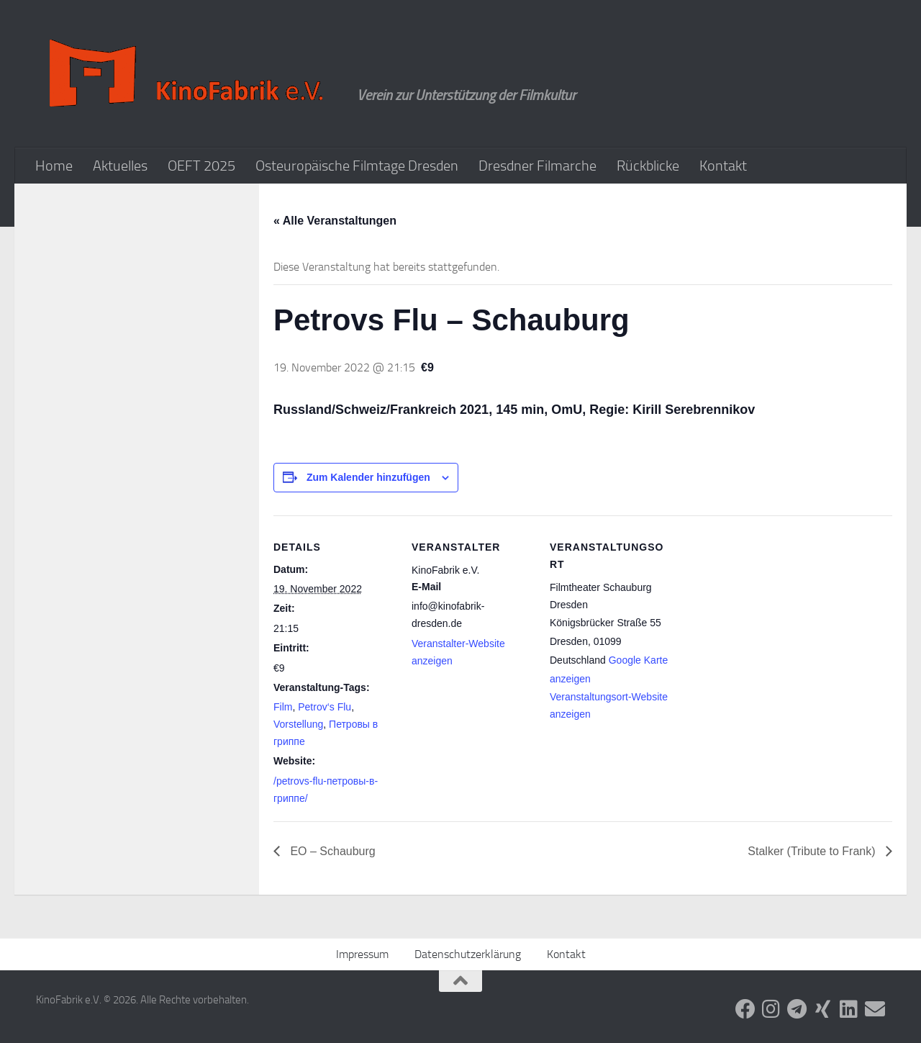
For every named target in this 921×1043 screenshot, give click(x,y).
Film (282, 707)
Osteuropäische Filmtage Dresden (356, 165)
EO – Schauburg (331, 851)
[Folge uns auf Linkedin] (849, 1009)
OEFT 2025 (201, 165)
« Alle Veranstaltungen (334, 221)
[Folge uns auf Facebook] (745, 1009)
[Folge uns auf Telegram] (797, 1009)
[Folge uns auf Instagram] (771, 1009)
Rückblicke (648, 165)
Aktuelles (120, 165)
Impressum (362, 954)
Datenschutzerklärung (467, 954)
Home (54, 165)
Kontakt (723, 165)
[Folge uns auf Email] (875, 1009)
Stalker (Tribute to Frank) (813, 851)
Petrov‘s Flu (324, 707)
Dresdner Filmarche (537, 165)
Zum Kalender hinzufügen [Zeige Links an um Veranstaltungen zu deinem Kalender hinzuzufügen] (368, 477)
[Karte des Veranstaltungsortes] (764, 614)
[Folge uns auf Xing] (823, 1009)
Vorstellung (298, 724)
